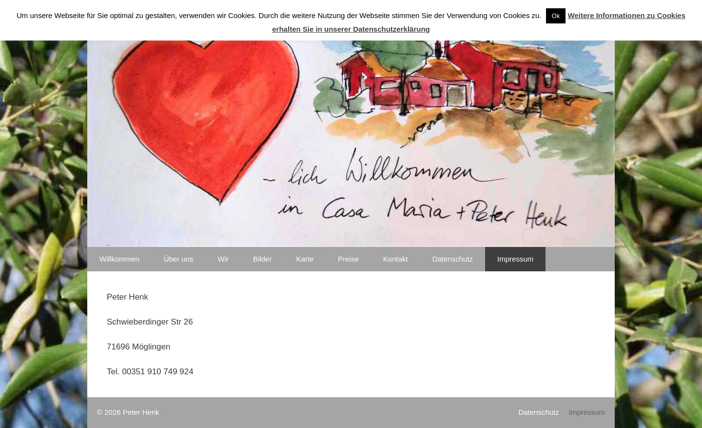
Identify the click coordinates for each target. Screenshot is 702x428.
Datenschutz (452, 259)
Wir (223, 259)
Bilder (262, 259)
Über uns (179, 259)
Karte (304, 259)
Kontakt (395, 259)
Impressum (515, 259)
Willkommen (119, 259)
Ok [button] (556, 16)
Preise (348, 259)
